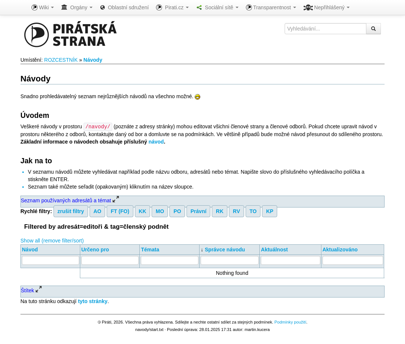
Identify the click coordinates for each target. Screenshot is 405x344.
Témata (150, 249)
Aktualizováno (340, 249)
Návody (93, 60)
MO (160, 211)
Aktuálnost (274, 249)
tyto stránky (92, 301)
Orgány (77, 7)
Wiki (43, 7)
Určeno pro (95, 249)
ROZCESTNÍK (61, 60)
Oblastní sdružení (124, 7)
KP (269, 211)
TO (252, 211)
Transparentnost (271, 7)
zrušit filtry (71, 211)
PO (177, 211)
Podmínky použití (290, 321)
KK (142, 211)
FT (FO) (120, 211)
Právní (199, 211)
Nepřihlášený (327, 7)
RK (219, 211)
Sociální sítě (217, 7)
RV (236, 211)
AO (97, 211)
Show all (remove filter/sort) (52, 240)
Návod (30, 249)
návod (156, 141)
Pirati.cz (172, 7)
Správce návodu (225, 249)
